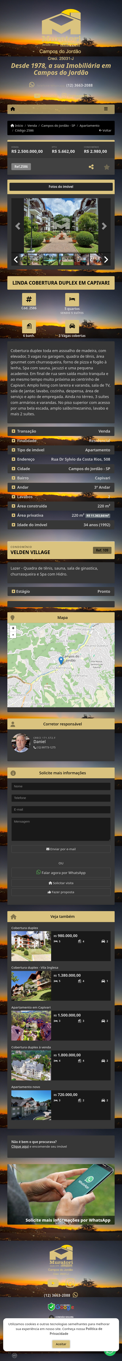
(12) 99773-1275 (44, 747)
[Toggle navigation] (105, 109)
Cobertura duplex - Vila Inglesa (34, 967)
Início (17, 125)
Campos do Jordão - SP (58, 125)
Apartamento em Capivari (31, 1007)
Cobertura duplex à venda (31, 1047)
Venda (32, 125)
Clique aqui (20, 1146)
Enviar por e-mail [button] (61, 849)
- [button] (13, 635)
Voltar (105, 130)
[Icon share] (46, 95)
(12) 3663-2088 (79, 85)
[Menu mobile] (13, 109)
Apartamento (89, 125)
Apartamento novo (25, 1087)
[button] (18, 226)
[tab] (24, 187)
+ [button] (13, 628)
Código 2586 (24, 130)
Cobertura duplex (24, 928)
